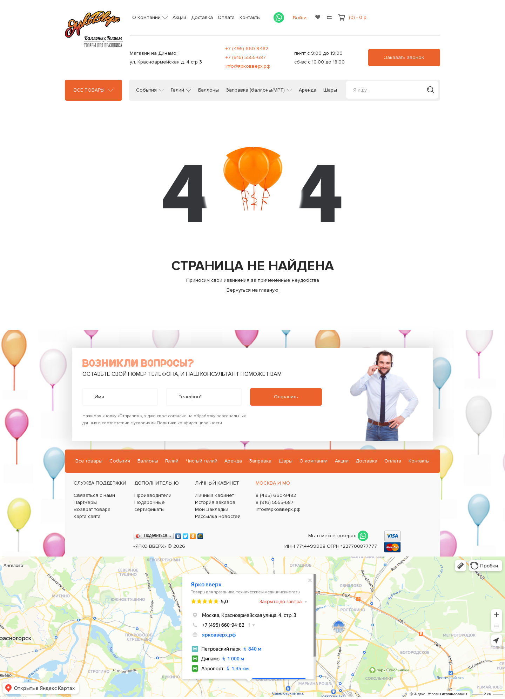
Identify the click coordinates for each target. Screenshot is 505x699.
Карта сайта (87, 516)
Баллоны (208, 90)
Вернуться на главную (252, 290)
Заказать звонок (404, 57)
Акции (179, 17)
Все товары (89, 90)
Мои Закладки (211, 509)
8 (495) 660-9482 (276, 495)
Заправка (260, 461)
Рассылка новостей (218, 516)
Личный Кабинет (214, 495)
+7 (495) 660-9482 (246, 49)
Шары (330, 90)
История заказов (215, 502)
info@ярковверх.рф (247, 66)
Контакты (250, 17)
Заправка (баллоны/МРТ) (255, 90)
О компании (313, 461)
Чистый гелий (201, 461)
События (146, 90)
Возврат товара (92, 509)
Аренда (307, 90)
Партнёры (85, 502)
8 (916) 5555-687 (275, 502)
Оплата (226, 17)
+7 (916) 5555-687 (245, 57)
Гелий (177, 90)
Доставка (202, 17)
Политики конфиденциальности (189, 423)
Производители (152, 495)
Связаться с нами (94, 495)
